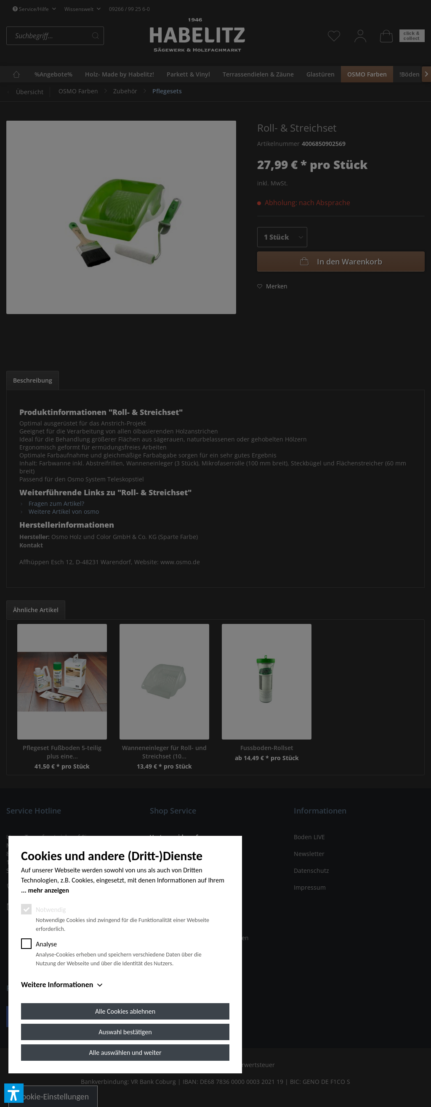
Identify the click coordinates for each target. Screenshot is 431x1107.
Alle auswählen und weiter (125, 1053)
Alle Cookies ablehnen (125, 1011)
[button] (14, 1093)
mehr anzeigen (48, 890)
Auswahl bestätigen (125, 1032)
